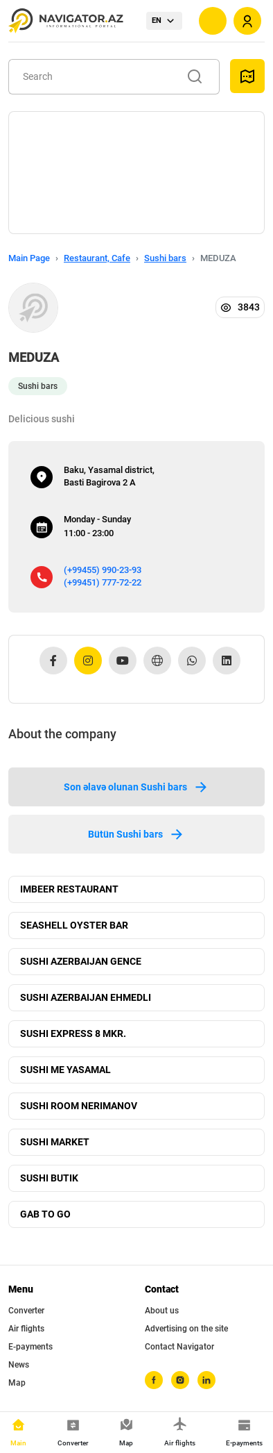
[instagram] (180, 1380)
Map (17, 1383)
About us (162, 1310)
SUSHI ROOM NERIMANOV (78, 1105)
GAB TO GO (45, 1214)
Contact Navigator (179, 1347)
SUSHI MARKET (54, 1141)
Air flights (26, 1329)
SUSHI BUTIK (49, 1178)
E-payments (30, 1347)
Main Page (29, 258)
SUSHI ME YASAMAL (65, 1069)
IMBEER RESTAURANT (69, 889)
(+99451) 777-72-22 (102, 582)
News (18, 1365)
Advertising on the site (186, 1329)
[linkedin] (206, 1380)
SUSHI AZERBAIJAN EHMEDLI (85, 997)
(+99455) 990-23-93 (102, 570)
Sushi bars (165, 258)
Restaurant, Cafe (97, 258)
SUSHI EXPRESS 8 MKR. (73, 1033)
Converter (26, 1310)
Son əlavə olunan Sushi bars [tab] (136, 787)
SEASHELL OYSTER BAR (74, 925)
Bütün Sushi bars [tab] (136, 834)
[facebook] (154, 1380)
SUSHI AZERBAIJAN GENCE (80, 961)
